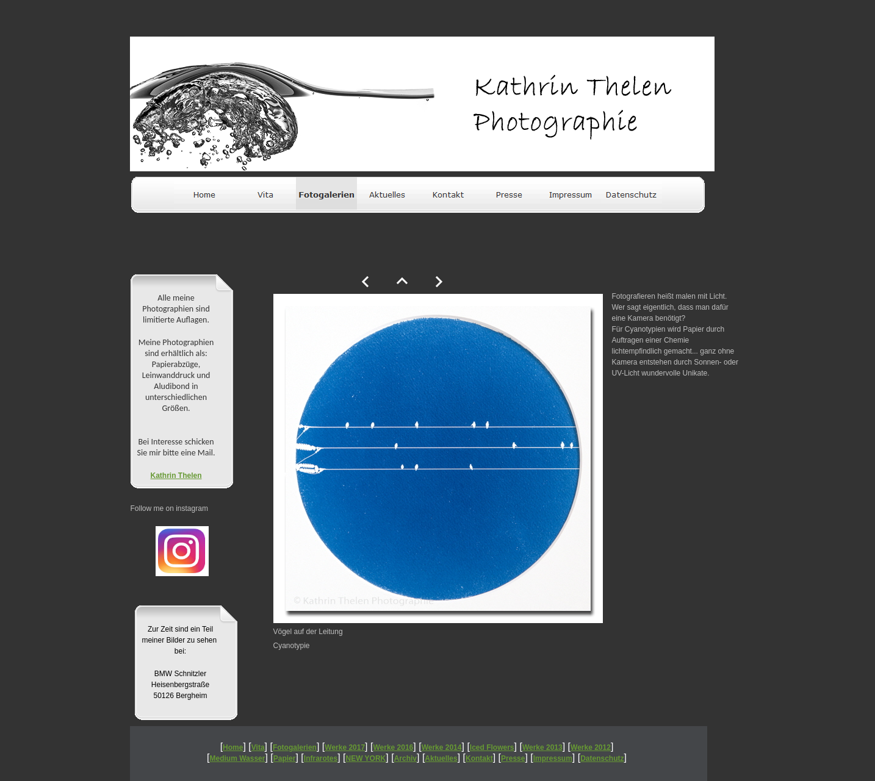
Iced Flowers (492, 747)
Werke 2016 (393, 747)
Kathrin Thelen (175, 475)
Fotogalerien (295, 747)
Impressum (552, 758)
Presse (513, 758)
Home (233, 747)
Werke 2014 (442, 747)
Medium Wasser (237, 758)
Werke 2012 (591, 747)
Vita (258, 747)
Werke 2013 (542, 747)
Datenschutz (602, 758)
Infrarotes (320, 758)
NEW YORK (366, 758)
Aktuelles (441, 758)
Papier (284, 758)
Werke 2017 (345, 747)
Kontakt (479, 758)
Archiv (405, 758)
